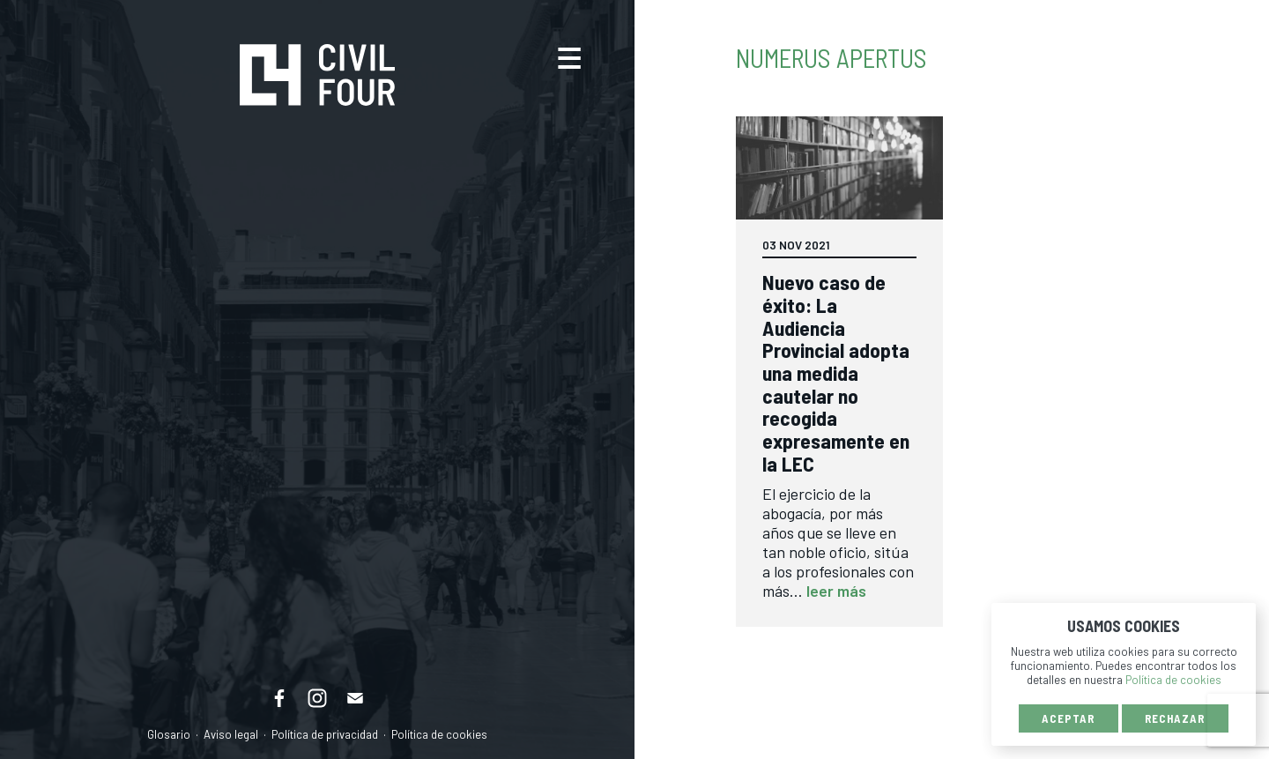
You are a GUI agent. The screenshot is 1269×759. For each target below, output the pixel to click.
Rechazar (1175, 718)
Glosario (168, 734)
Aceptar (1068, 718)
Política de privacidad (324, 734)
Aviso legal (231, 734)
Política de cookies (439, 734)
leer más (836, 590)
